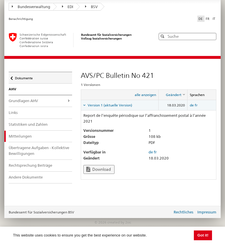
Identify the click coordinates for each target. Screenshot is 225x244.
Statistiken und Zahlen (28, 124)
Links (13, 112)
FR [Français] (208, 19)
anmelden (164, 212)
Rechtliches (183, 212)
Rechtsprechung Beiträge (30, 165)
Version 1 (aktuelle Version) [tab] (109, 105)
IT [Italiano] (214, 19)
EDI (68, 6)
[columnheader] (173, 95)
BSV (91, 6)
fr (196, 105)
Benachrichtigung (21, 18)
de (192, 105)
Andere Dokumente (26, 177)
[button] (211, 36)
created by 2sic (119, 222)
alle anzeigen (145, 95)
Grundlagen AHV (23, 100)
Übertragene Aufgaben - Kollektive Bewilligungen (39, 150)
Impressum (206, 212)
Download (98, 169)
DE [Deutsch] (200, 19)
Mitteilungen (24, 136)
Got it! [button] (202, 235)
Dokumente (24, 76)
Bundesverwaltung (31, 6)
